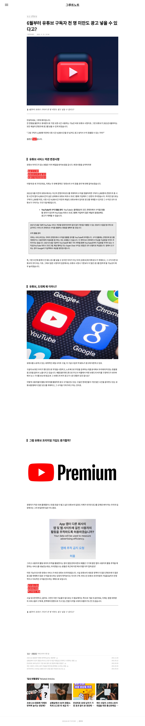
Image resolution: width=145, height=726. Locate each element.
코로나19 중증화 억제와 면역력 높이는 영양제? (41, 658)
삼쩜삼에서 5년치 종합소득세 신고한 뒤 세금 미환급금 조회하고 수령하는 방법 (50, 661)
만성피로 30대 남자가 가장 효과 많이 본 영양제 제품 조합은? (45, 663)
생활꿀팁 (34, 654)
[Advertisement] (45, 405)
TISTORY (73, 721)
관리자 (81, 721)
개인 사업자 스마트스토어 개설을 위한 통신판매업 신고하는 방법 (46, 666)
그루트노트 (72, 4)
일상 (28, 654)
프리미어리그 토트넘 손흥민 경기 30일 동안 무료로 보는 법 (45, 669)
